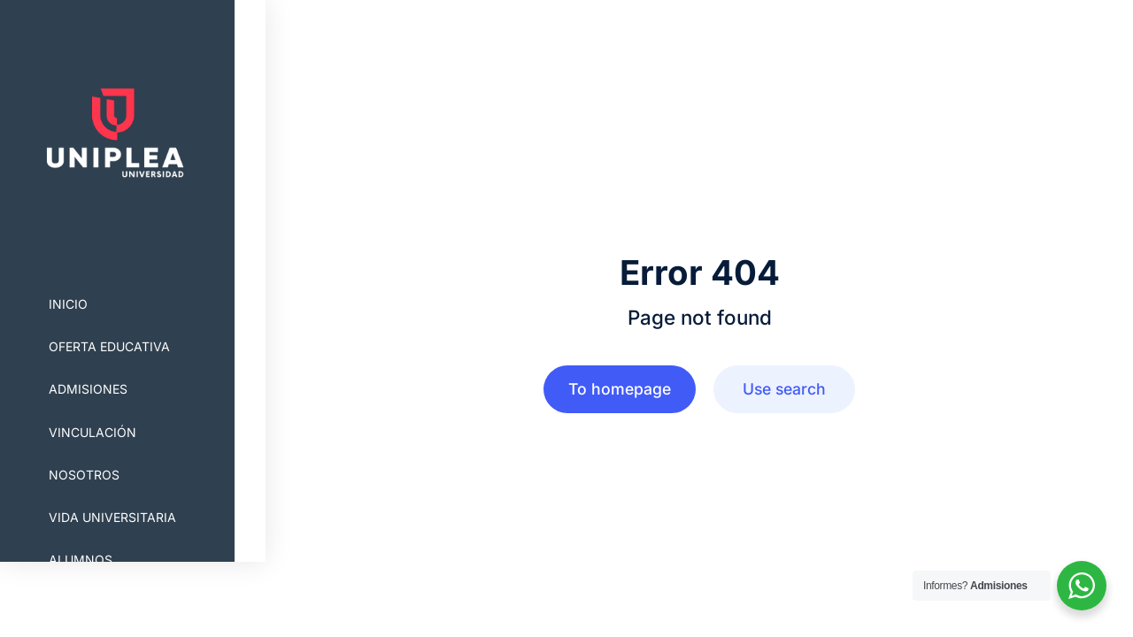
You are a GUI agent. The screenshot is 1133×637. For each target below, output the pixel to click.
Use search (784, 389)
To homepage (619, 389)
